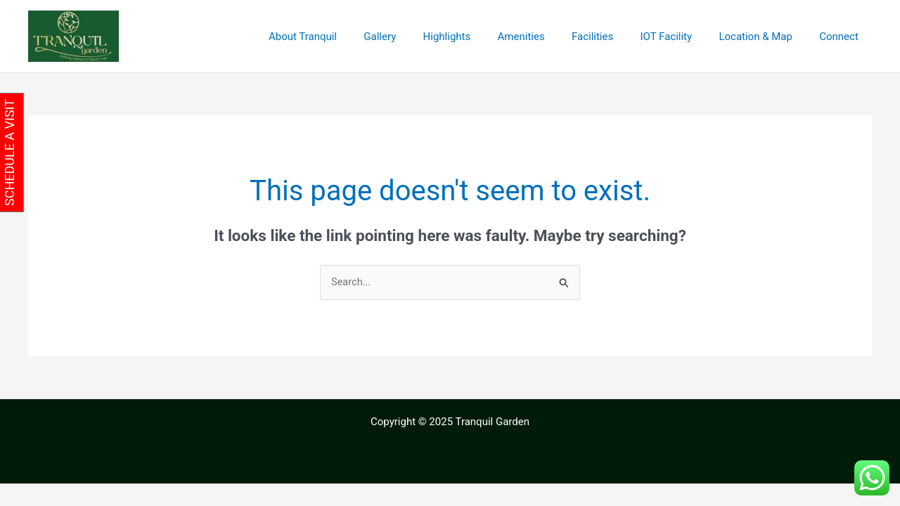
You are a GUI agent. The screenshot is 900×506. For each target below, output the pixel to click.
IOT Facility (681, 36)
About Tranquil (346, 36)
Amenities (547, 36)
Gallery (417, 36)
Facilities (613, 36)
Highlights (479, 36)
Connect (841, 36)
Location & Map (765, 36)
